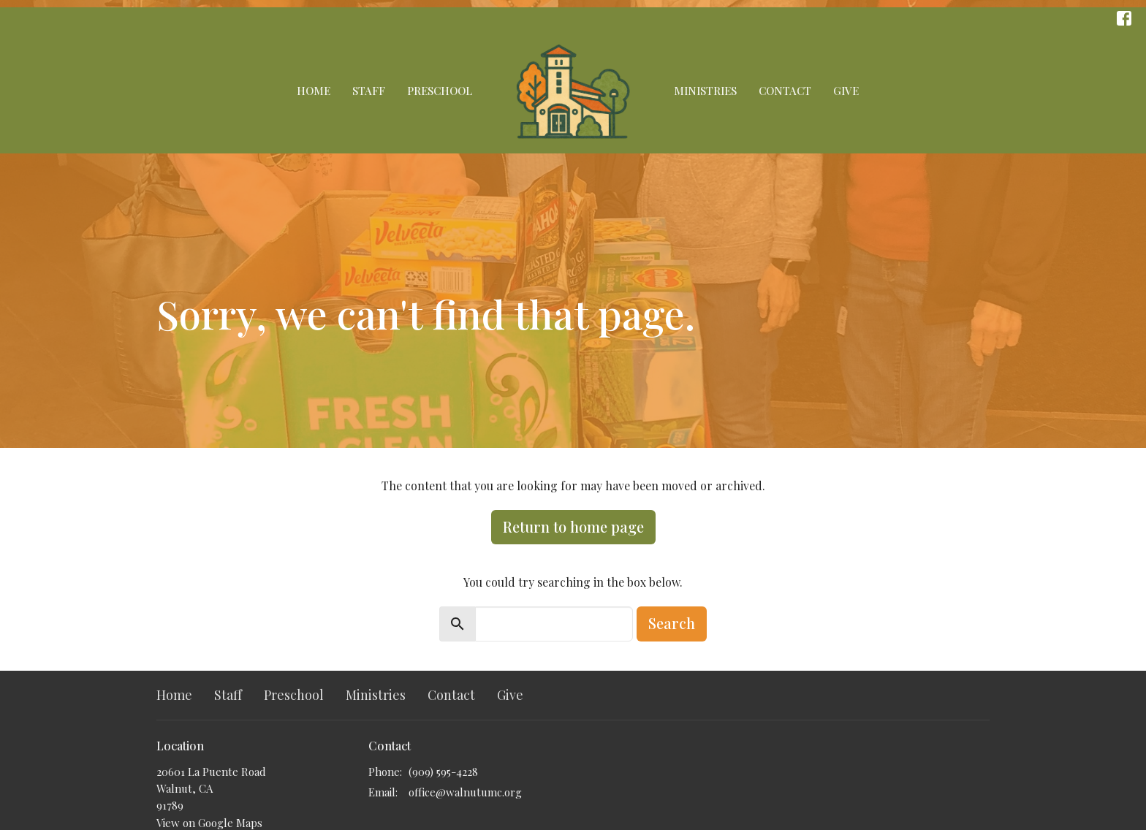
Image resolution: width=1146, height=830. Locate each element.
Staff (368, 90)
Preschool (439, 90)
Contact (785, 90)
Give (846, 90)
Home (313, 90)
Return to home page (573, 526)
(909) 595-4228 (443, 771)
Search (671, 623)
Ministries (705, 90)
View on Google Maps (209, 822)
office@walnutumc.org (465, 792)
